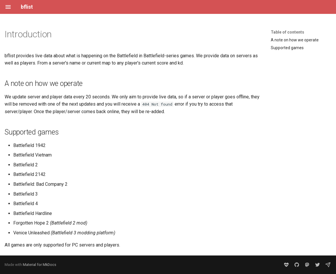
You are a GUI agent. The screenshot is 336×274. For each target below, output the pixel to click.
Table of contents (287, 32)
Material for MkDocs (39, 264)
